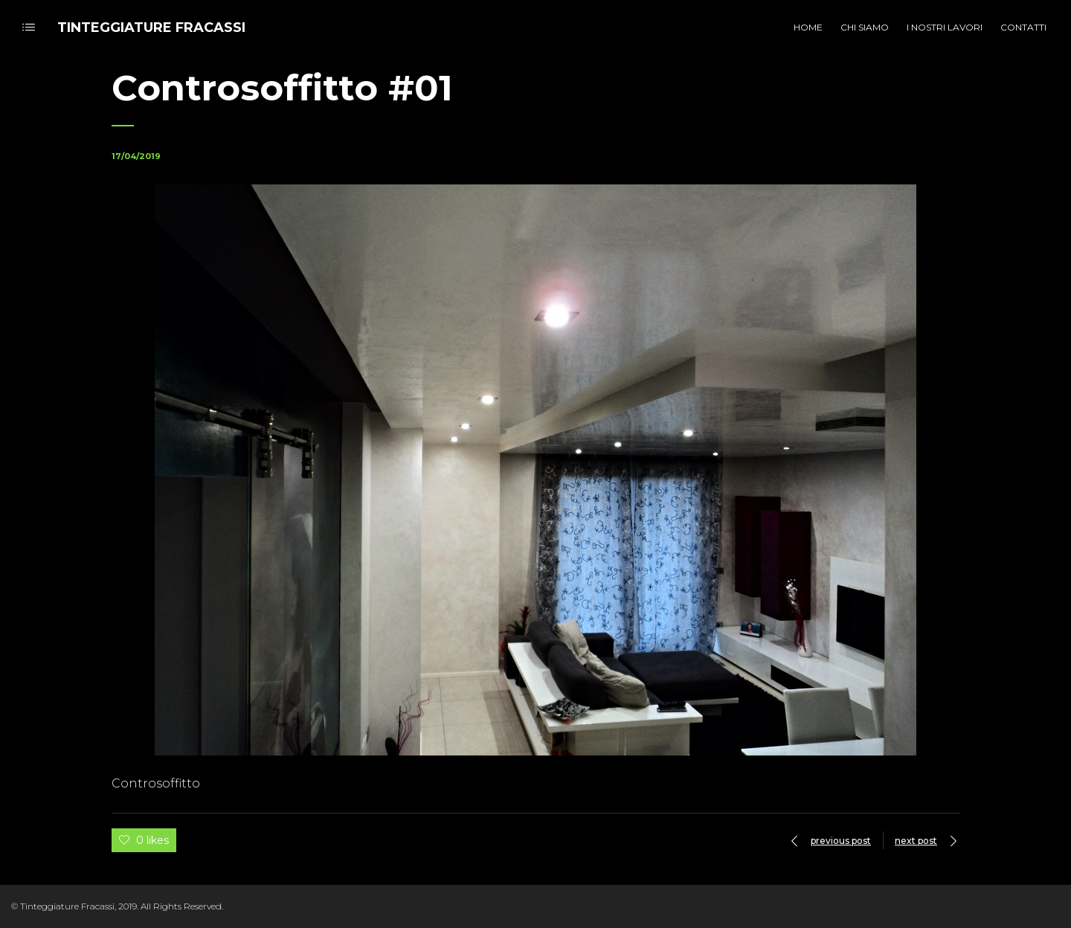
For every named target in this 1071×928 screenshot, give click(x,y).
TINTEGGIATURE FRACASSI (151, 27)
